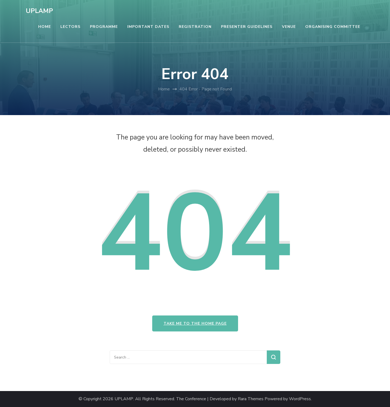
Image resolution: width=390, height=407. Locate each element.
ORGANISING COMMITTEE (332, 26)
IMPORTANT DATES (148, 26)
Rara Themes (251, 399)
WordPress (300, 399)
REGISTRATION (195, 26)
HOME (44, 26)
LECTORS (70, 26)
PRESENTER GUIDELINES (246, 26)
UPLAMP (39, 11)
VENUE (289, 26)
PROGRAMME (104, 26)
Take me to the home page (195, 323)
